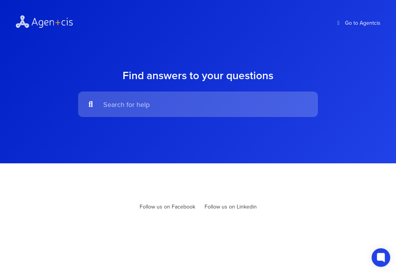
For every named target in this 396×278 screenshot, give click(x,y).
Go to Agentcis (358, 23)
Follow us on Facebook (167, 206)
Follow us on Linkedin (231, 206)
